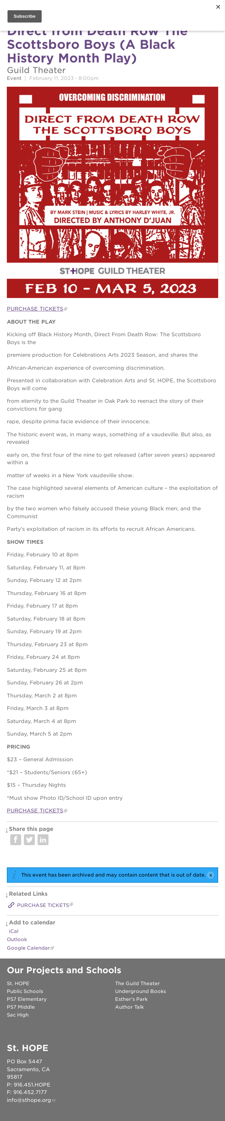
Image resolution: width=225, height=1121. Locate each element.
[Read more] (112, 193)
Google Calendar (28, 948)
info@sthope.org (29, 1100)
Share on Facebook (15, 839)
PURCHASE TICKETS (35, 309)
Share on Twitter (29, 839)
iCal (13, 931)
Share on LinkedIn (43, 839)
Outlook (17, 939)
